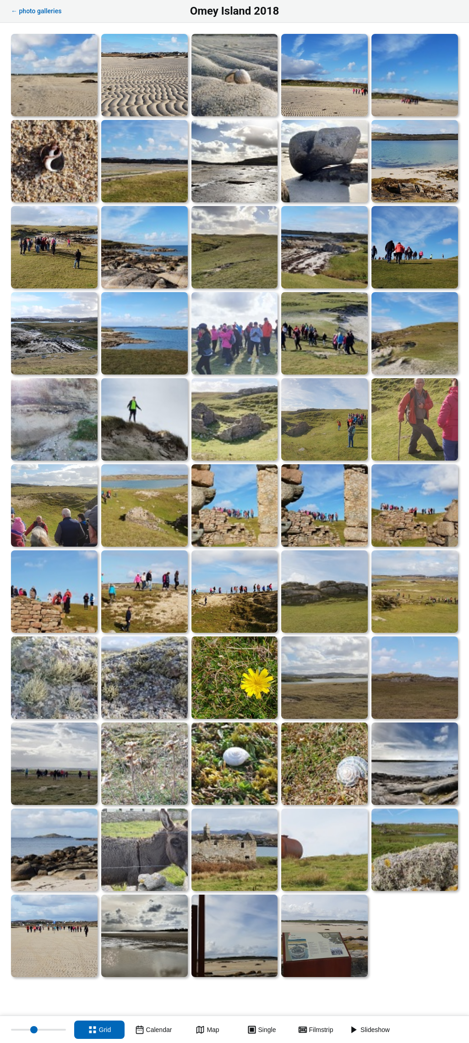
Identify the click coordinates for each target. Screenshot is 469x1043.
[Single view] (261, 1030)
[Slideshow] (369, 1030)
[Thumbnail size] (38, 1029)
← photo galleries (36, 11)
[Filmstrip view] (315, 1030)
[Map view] (207, 1030)
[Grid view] (99, 1030)
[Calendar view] (153, 1030)
